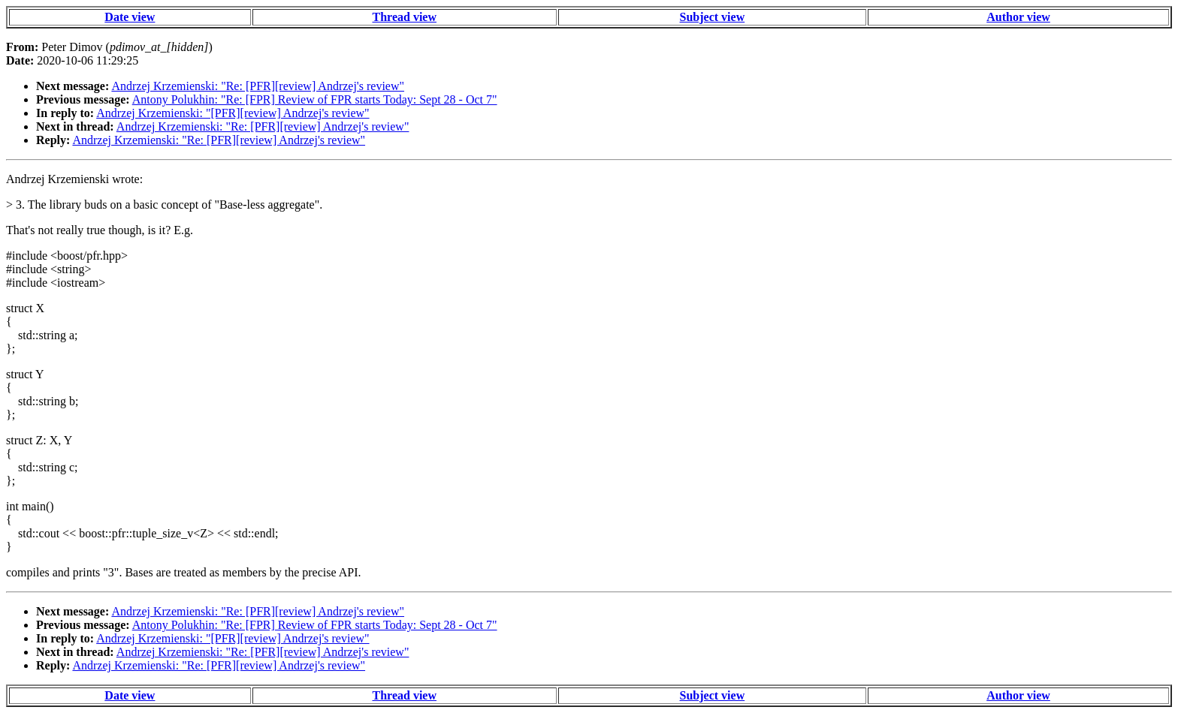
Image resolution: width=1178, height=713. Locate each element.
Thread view (404, 17)
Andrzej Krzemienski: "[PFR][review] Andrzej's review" (232, 113)
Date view (129, 17)
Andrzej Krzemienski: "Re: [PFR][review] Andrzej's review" (257, 86)
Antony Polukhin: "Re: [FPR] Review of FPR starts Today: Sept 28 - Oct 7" (314, 99)
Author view (1018, 17)
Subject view (712, 17)
